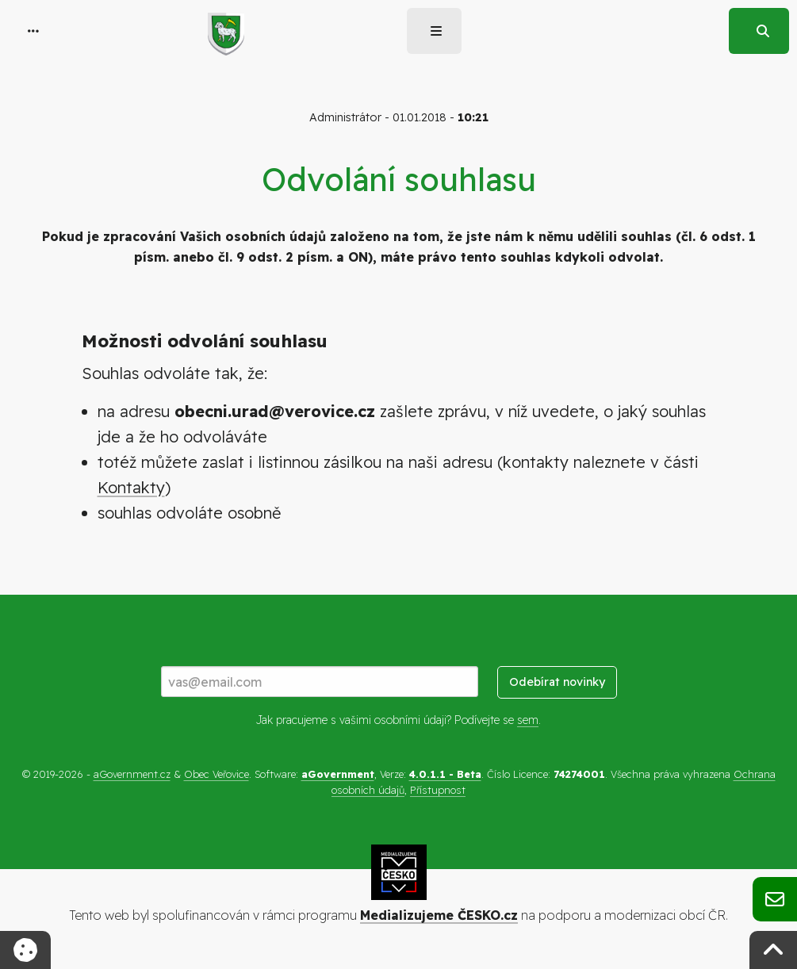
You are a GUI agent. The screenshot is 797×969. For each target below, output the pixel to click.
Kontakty (131, 487)
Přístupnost (438, 789)
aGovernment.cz (132, 774)
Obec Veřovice (216, 774)
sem (527, 720)
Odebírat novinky (557, 682)
